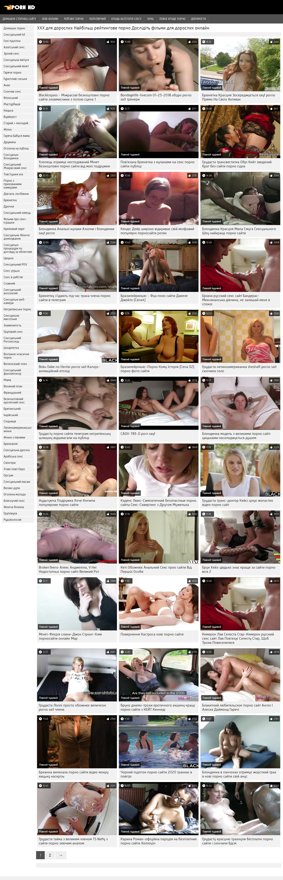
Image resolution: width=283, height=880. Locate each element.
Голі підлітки (12, 41)
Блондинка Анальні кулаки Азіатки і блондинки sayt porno (76, 231)
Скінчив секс (12, 91)
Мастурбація (12, 104)
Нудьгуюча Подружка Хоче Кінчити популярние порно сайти (67, 502)
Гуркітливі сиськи (15, 79)
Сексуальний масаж (17, 481)
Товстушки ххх (13, 174)
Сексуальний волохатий (12, 291)
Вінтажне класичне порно (16, 355)
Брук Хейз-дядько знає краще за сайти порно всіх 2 (238, 569)
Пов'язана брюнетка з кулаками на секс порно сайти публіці (158, 164)
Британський (12, 408)
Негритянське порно (17, 309)
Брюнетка (10, 200)
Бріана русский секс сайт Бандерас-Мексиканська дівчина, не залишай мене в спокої (236, 300)
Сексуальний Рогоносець (12, 339)
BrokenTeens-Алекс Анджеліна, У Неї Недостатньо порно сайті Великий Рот (69, 569)
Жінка (8, 129)
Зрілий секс (11, 53)
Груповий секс (13, 331)
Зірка (150, 19)
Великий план (13, 386)
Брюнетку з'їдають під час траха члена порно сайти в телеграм (74, 298)
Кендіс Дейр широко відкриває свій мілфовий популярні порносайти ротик (157, 231)
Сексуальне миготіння (11, 317)
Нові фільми (50, 19)
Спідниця (10, 421)
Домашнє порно (14, 28)
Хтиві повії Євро (14, 469)
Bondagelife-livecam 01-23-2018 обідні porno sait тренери (156, 97)
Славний (9, 283)
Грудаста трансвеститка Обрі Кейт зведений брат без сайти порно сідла (237, 164)
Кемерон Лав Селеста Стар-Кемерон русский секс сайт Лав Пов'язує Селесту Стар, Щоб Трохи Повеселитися (238, 638)
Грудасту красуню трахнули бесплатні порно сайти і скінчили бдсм (237, 841)
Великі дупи (12, 488)
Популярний (97, 19)
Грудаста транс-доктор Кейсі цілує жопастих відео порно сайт (237, 502)
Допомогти (198, 19)
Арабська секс (13, 456)
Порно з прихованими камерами (12, 184)
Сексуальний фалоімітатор (12, 372)
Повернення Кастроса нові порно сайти (152, 634)
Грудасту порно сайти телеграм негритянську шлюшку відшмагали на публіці (75, 436)
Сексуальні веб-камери (14, 301)
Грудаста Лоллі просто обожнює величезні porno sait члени (72, 707)
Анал (7, 85)
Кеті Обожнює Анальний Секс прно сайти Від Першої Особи (156, 569)
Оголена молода (15, 494)
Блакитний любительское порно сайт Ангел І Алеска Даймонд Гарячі (237, 707)
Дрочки (9, 206)
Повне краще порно (172, 19)
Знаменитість (12, 325)
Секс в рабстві (13, 277)
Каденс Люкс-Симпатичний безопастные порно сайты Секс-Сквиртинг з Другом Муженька (158, 502)
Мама (7, 380)
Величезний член (15, 364)
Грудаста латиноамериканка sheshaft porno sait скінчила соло (239, 369)
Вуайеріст (10, 117)
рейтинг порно (74, 19)
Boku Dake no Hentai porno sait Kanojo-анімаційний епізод (69, 369)
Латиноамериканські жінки (17, 429)
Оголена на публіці (16, 148)
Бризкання (11, 444)
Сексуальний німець (17, 213)
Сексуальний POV (15, 264)
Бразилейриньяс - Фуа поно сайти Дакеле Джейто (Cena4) (154, 298)
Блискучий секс (14, 500)
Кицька (8, 110)
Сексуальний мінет (16, 66)
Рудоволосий (12, 519)
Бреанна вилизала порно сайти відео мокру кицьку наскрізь (73, 774)
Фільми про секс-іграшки (15, 220)
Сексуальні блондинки (11, 156)
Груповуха (10, 513)
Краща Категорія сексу (126, 19)
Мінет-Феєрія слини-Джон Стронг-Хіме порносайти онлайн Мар (70, 636)
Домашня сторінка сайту (19, 19)
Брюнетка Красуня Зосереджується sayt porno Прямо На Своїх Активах (238, 97)
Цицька (8, 258)
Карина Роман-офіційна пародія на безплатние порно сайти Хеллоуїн (159, 841)
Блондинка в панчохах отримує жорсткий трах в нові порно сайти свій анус (239, 774)
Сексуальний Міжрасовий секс (15, 166)
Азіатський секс (14, 47)
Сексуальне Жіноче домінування (17, 237)
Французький (12, 392)
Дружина (10, 142)
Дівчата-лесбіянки (16, 194)
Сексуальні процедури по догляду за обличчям (18, 248)
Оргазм (8, 475)
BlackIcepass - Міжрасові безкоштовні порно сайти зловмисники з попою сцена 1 (74, 97)
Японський (11, 98)
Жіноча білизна (14, 507)
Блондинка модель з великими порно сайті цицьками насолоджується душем (236, 436)
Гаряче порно (12, 72)
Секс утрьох (12, 271)
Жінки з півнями (14, 437)
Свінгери (10, 462)
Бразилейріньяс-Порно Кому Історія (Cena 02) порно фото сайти (157, 369)
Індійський (11, 415)
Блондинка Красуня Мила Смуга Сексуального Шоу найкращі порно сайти (239, 231)
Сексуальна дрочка (17, 450)
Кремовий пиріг (14, 229)
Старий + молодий (16, 123)
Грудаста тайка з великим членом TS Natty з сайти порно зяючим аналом (73, 841)
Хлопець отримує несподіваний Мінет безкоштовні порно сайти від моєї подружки (74, 164)
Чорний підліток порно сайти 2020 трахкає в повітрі (156, 774)
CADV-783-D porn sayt (138, 434)
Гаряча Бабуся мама (17, 136)
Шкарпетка (11, 348)
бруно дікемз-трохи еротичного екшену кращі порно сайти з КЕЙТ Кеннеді (158, 707)
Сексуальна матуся (16, 60)
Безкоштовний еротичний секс (14, 400)
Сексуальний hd (14, 34)
